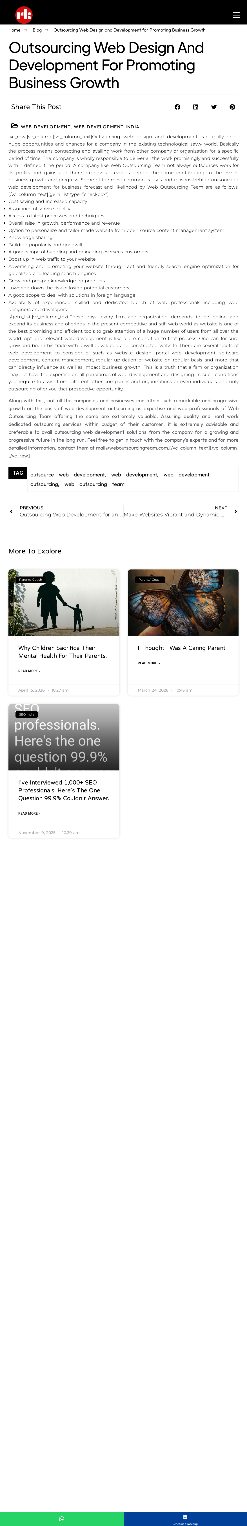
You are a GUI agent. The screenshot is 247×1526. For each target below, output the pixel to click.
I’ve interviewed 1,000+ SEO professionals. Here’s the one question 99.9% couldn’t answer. (63, 934)
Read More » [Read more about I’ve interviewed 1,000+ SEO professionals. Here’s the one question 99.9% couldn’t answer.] (29, 957)
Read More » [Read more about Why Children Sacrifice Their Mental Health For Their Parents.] (29, 815)
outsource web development (67, 487)
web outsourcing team (94, 496)
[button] (177, 107)
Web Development (46, 126)
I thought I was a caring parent (182, 792)
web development (134, 487)
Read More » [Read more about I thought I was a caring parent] (149, 807)
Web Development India (107, 126)
